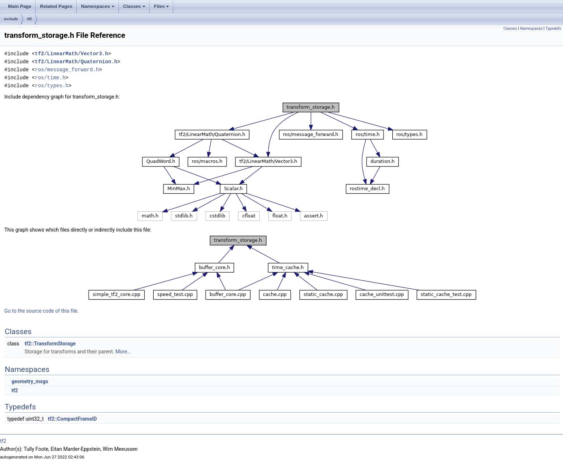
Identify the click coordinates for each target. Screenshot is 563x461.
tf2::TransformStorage (50, 343)
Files (162, 8)
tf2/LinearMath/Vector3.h (71, 53)
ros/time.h (50, 77)
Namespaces (98, 8)
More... (123, 351)
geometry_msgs (29, 381)
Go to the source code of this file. (41, 311)
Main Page (19, 6)
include (11, 19)
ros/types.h (51, 85)
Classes (134, 8)
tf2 (29, 19)
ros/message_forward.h (67, 69)
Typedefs (553, 28)
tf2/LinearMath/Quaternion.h (76, 61)
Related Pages (56, 6)
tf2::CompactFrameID (72, 419)
